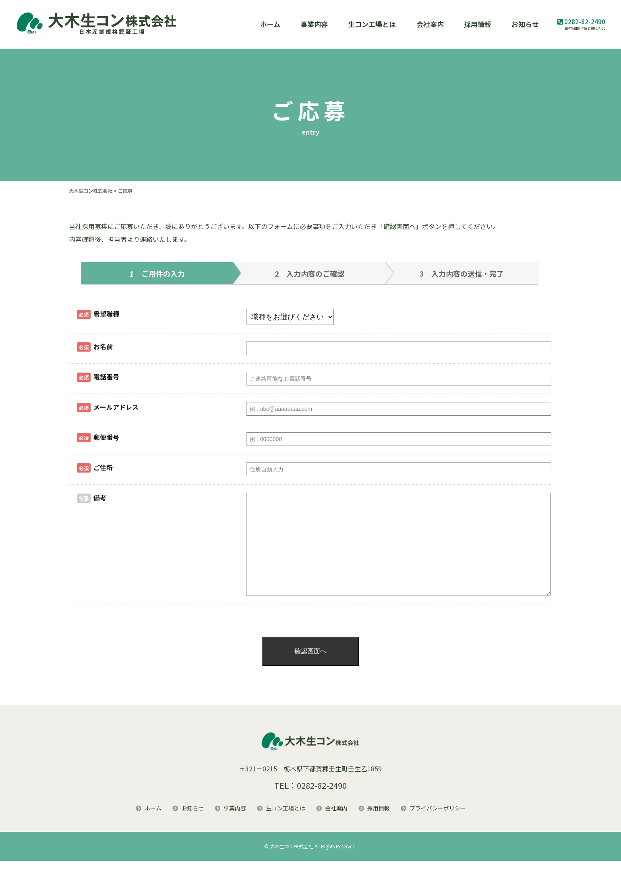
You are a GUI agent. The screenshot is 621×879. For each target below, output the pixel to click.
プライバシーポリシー (438, 826)
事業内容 (314, 24)
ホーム (270, 24)
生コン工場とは (372, 24)
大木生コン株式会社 (291, 864)
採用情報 (477, 24)
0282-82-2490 (584, 21)
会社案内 (430, 24)
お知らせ (525, 24)
